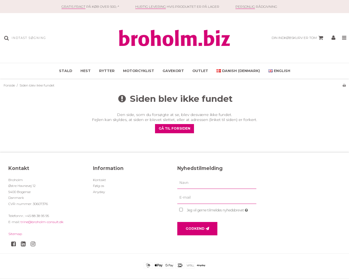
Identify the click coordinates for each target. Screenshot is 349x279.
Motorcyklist (138, 71)
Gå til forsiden (174, 128)
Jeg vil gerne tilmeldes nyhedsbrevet (221, 209)
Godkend (195, 228)
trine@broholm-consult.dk (42, 222)
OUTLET (200, 71)
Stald (65, 71)
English (279, 71)
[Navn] (216, 182)
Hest (85, 71)
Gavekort (173, 71)
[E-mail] (216, 197)
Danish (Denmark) (238, 71)
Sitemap (15, 234)
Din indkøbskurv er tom (298, 37)
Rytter (107, 71)
